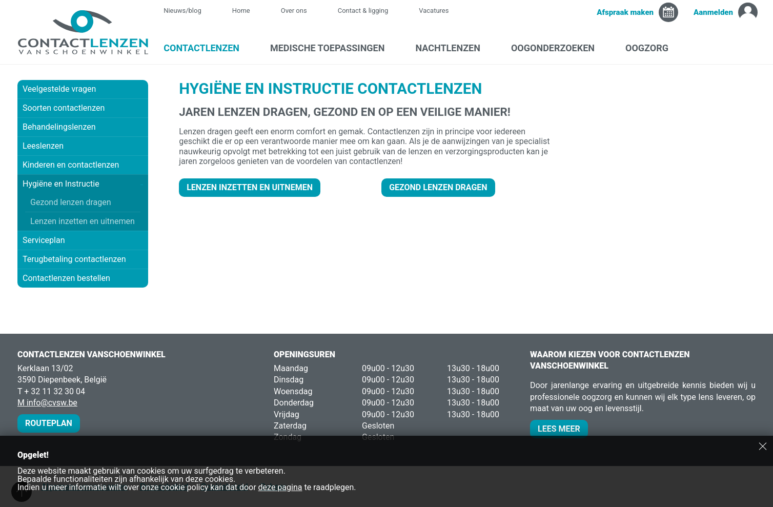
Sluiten (762, 446)
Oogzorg (652, 48)
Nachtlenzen (453, 48)
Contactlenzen (207, 48)
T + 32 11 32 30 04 (51, 391)
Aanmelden (713, 12)
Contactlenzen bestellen (66, 278)
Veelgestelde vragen (59, 89)
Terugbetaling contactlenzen (74, 259)
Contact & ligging (363, 10)
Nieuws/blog (188, 10)
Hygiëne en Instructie (83, 184)
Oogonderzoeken (558, 48)
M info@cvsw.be (47, 403)
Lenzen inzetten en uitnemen (82, 221)
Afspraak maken (625, 12)
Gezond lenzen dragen (70, 202)
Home (241, 10)
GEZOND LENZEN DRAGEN (438, 187)
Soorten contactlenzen (83, 108)
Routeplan (48, 423)
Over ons (294, 10)
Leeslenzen (43, 146)
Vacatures (434, 10)
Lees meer (559, 429)
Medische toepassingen (332, 48)
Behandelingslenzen (59, 127)
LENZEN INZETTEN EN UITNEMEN (250, 187)
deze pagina (280, 487)
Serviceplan (44, 240)
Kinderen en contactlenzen (71, 165)
